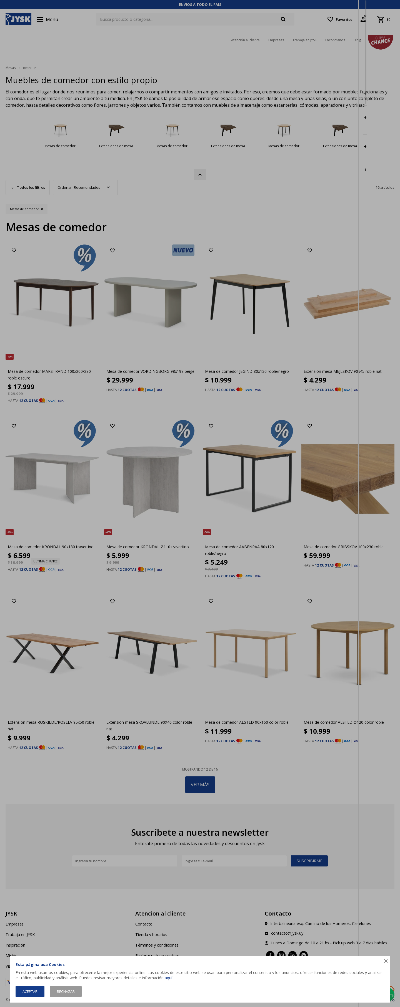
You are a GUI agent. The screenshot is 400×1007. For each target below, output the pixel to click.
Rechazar (66, 991)
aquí (168, 977)
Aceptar (30, 991)
